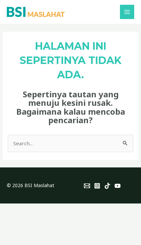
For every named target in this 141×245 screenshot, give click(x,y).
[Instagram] (97, 186)
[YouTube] (117, 186)
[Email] (87, 186)
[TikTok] (107, 186)
